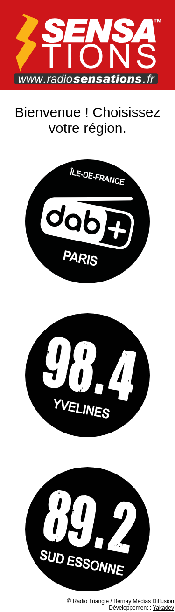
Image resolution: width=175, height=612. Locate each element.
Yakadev (163, 608)
